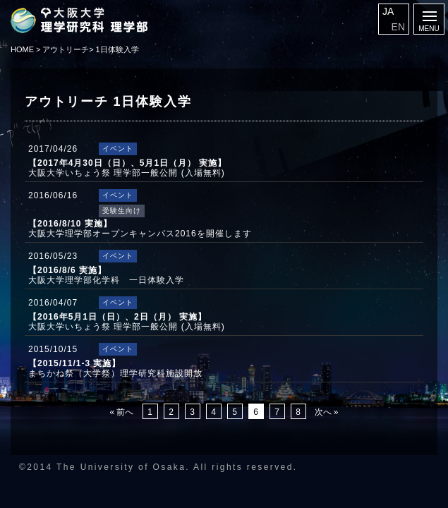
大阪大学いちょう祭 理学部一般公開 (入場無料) (127, 168)
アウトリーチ (65, 49)
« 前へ (121, 412)
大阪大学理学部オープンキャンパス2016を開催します (140, 228)
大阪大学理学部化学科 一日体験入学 (106, 275)
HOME (22, 49)
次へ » (327, 412)
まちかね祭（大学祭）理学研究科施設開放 (115, 368)
